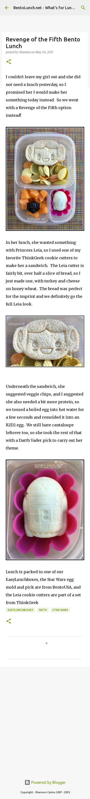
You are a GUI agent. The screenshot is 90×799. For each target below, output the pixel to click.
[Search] (83, 7)
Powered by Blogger (45, 782)
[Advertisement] (45, 719)
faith (43, 609)
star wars (60, 609)
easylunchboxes (20, 609)
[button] (9, 62)
